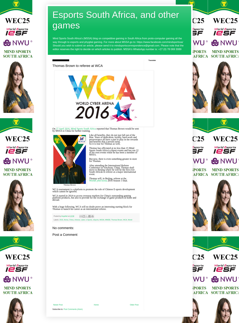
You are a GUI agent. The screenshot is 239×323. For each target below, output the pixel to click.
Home (96, 305)
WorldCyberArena (98, 180)
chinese (77, 220)
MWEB (107, 220)
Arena (66, 220)
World (130, 220)
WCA (125, 220)
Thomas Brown (116, 220)
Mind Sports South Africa (83, 128)
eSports (96, 220)
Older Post (134, 305)
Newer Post (58, 305)
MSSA (102, 220)
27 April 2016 (63, 128)
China (71, 220)
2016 (61, 220)
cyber (83, 220)
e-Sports (89, 220)
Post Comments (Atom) (73, 309)
